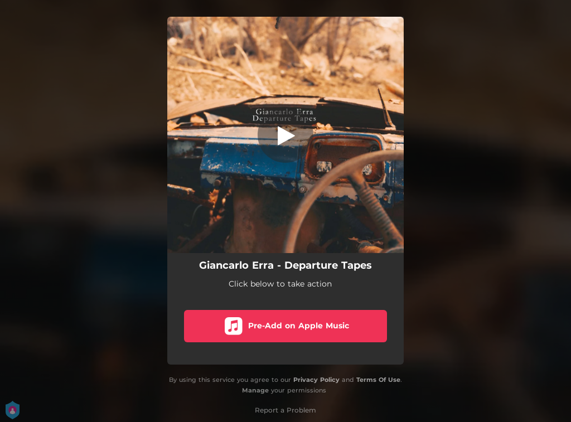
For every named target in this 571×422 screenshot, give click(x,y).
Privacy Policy (316, 380)
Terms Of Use (378, 380)
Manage (255, 390)
